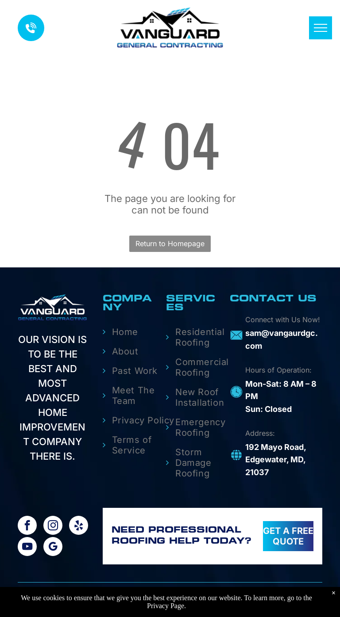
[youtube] (27, 547)
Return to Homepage (170, 243)
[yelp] (78, 526)
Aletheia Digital (288, 601)
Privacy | (193, 601)
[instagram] (52, 526)
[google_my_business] (52, 547)
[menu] (320, 27)
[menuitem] (138, 332)
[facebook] (27, 526)
